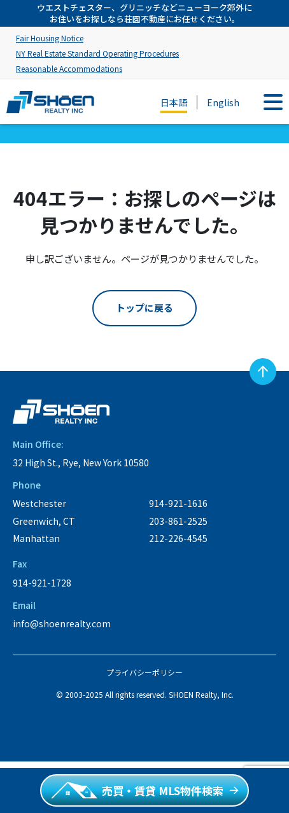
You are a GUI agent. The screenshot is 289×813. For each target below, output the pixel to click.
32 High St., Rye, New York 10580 (81, 462)
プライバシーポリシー (144, 672)
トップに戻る (144, 307)
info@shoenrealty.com (62, 623)
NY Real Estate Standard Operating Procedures (97, 53)
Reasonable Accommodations (69, 68)
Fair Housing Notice (49, 37)
